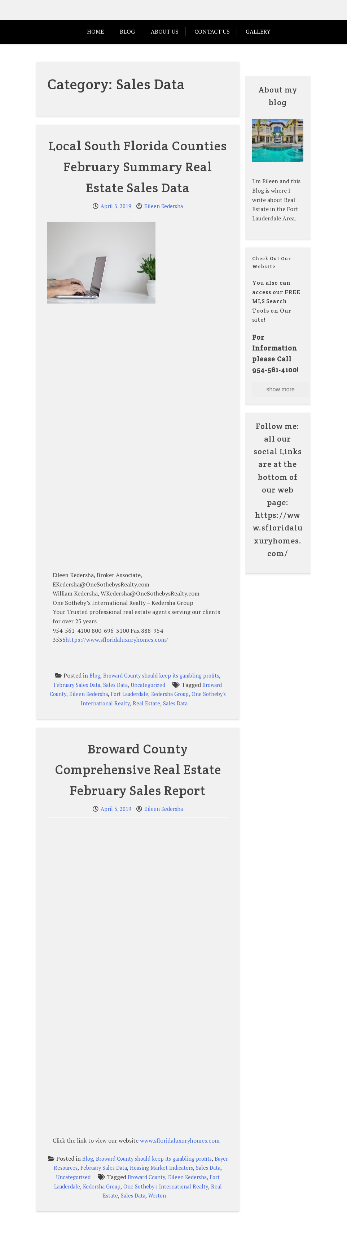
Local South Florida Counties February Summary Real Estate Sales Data (138, 166)
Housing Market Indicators (161, 1167)
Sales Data (115, 685)
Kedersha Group (170, 694)
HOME (95, 31)
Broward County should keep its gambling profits (161, 675)
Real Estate (146, 703)
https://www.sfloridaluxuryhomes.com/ (117, 640)
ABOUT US (165, 31)
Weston (157, 1195)
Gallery (258, 31)
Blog (127, 31)
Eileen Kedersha (163, 206)
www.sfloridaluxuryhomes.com (180, 1140)
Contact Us (212, 31)
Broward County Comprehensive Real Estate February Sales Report (138, 769)
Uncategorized (148, 685)
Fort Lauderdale (129, 694)
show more (281, 389)
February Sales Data (77, 685)
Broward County (146, 1177)
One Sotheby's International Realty (165, 1186)
